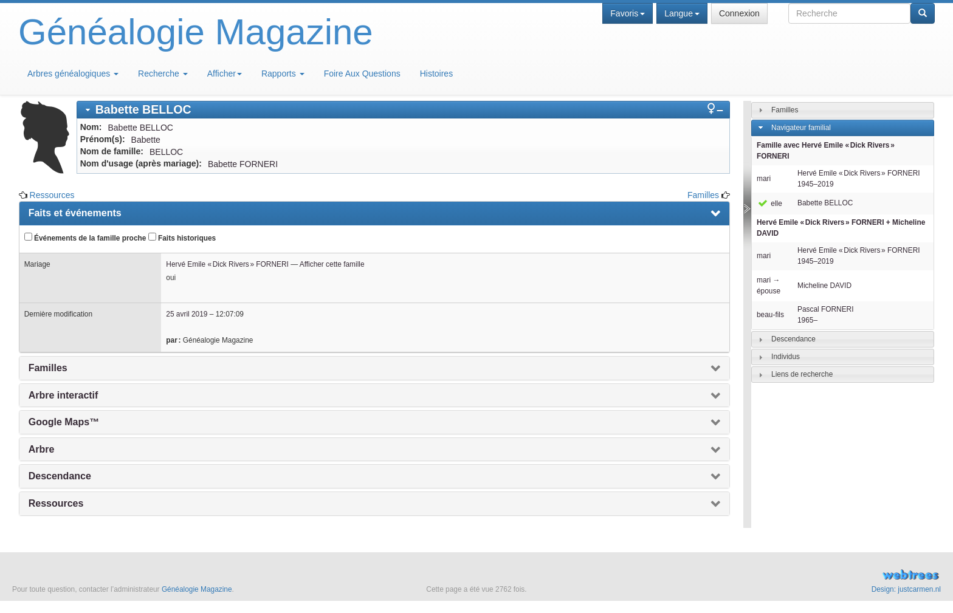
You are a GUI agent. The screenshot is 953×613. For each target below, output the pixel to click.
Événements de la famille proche (85, 237)
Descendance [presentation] (60, 476)
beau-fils (770, 314)
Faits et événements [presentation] (75, 213)
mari (764, 178)
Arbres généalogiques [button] (73, 73)
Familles (703, 195)
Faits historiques (182, 237)
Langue (682, 13)
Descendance (793, 339)
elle (769, 203)
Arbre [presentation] (42, 449)
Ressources (52, 195)
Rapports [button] (282, 73)
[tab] (403, 109)
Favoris (627, 13)
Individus (785, 356)
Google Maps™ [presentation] (64, 422)
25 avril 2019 (186, 314)
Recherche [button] (163, 73)
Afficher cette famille (332, 264)
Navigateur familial (801, 127)
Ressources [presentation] (56, 503)
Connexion (739, 13)
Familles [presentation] (48, 368)
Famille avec (826, 150)
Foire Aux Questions (362, 73)
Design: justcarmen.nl (906, 589)
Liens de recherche (802, 374)
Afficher (224, 73)
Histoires (436, 73)
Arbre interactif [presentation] (63, 395)
